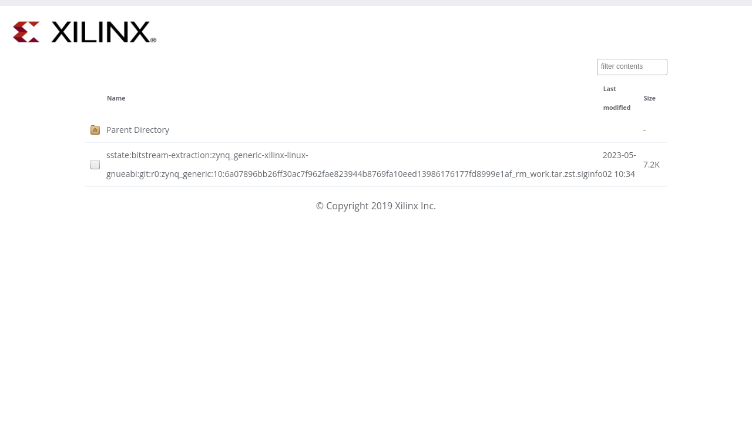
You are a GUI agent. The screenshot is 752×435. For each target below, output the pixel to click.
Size (650, 98)
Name (116, 98)
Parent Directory (137, 129)
